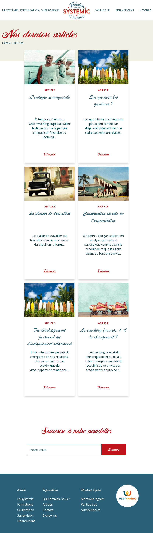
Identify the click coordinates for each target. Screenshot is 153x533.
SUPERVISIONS (50, 10)
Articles (48, 504)
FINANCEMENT (125, 10)
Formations (25, 504)
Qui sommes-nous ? (56, 499)
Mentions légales (93, 499)
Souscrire (113, 449)
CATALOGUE (102, 10)
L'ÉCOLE (145, 10)
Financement (26, 521)
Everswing (50, 515)
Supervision (25, 515)
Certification (25, 510)
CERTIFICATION (29, 10)
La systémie (25, 499)
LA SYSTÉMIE (10, 10)
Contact (48, 510)
